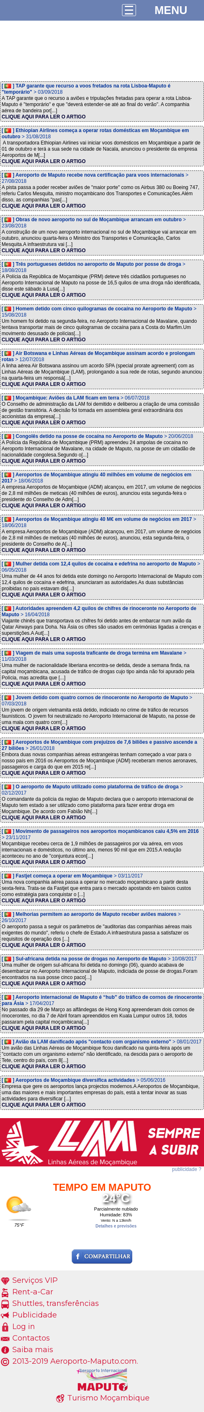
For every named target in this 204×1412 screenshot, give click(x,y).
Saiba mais (32, 1349)
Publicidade (34, 1315)
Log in (23, 1326)
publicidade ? (187, 1169)
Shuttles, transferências (55, 1303)
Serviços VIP (35, 1280)
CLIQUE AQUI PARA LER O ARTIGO (44, 117)
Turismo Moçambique (108, 1398)
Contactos (31, 1338)
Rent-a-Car (32, 1291)
